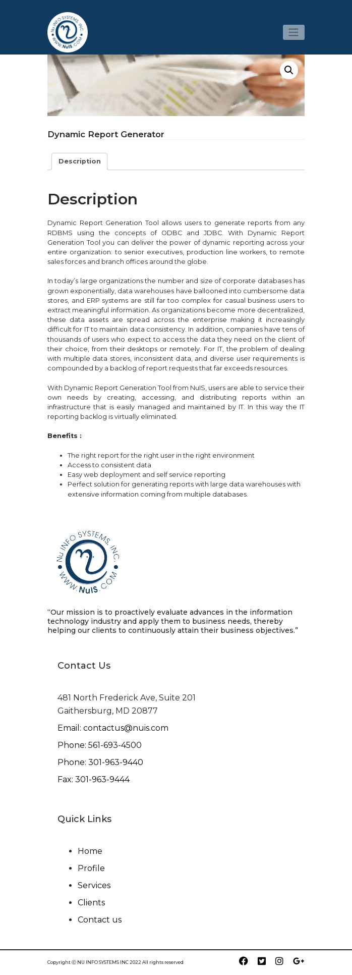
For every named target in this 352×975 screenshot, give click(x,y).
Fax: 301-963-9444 (93, 779)
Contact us (100, 920)
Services (94, 885)
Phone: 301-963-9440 (100, 762)
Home (90, 851)
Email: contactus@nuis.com (112, 728)
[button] (289, 70)
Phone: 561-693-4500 (99, 745)
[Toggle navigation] (294, 32)
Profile (91, 868)
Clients (91, 902)
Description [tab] (79, 161)
